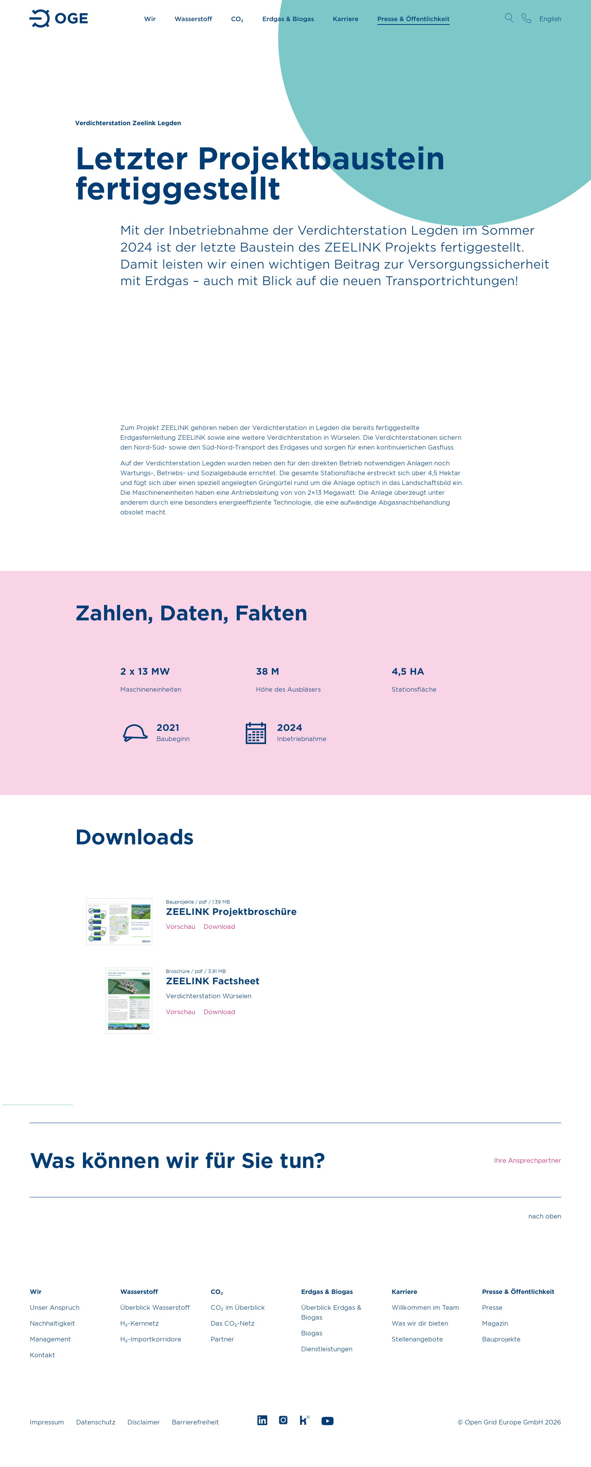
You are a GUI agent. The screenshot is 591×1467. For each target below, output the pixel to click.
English (550, 18)
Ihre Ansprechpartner (526, 18)
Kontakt (42, 1354)
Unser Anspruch (55, 1307)
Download (219, 926)
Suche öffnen (509, 18)
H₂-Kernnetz (139, 1323)
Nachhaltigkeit (52, 1323)
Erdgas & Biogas (288, 18)
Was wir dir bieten (420, 1323)
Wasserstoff (193, 18)
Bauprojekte (501, 1339)
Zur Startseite (59, 18)
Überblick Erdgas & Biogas (331, 1312)
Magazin (495, 1323)
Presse (492, 1307)
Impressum (47, 1422)
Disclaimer (143, 1422)
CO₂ (237, 18)
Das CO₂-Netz (232, 1323)
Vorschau (180, 926)
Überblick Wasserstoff (155, 1307)
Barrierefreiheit (195, 1422)
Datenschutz (95, 1422)
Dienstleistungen (326, 1348)
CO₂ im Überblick (238, 1307)
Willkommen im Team (425, 1307)
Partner (222, 1339)
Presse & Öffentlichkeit (413, 18)
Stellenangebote (417, 1339)
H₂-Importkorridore (150, 1339)
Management (50, 1339)
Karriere (345, 18)
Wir (150, 18)
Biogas (311, 1333)
